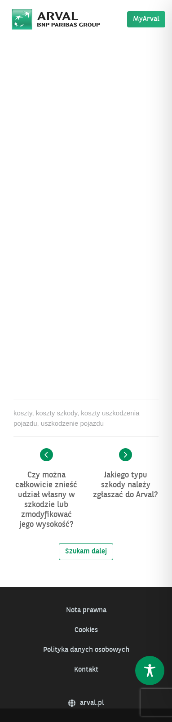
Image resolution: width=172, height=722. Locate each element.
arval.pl (86, 703)
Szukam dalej (86, 551)
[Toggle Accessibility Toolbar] (149, 670)
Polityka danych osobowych (86, 650)
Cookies (86, 630)
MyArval (146, 19)
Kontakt (86, 669)
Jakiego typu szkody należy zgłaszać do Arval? (125, 485)
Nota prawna (86, 610)
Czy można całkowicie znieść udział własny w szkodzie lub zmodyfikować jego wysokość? (46, 500)
